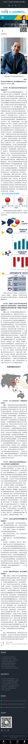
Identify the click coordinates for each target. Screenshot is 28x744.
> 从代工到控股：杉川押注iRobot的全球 (10, 685)
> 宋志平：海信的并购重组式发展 (8, 688)
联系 (24, 741)
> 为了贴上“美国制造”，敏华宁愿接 (9, 683)
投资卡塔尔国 (9, 642)
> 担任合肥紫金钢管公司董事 (7, 664)
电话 (10, 741)
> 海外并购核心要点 (5, 689)
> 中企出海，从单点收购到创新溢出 (9, 682)
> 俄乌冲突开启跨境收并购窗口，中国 (9, 678)
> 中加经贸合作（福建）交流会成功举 (9, 660)
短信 (17, 741)
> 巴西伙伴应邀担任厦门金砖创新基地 (9, 668)
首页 (3, 741)
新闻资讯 (13, 24)
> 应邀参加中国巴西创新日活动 (8, 661)
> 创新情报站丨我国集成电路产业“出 (9, 686)
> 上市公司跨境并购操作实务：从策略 (9, 680)
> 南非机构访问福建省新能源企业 (8, 663)
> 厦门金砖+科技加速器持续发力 (8, 666)
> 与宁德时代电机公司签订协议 (8, 657)
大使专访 (19, 24)
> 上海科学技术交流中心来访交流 (8, 658)
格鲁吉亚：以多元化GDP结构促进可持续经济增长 (14, 644)
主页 (8, 24)
